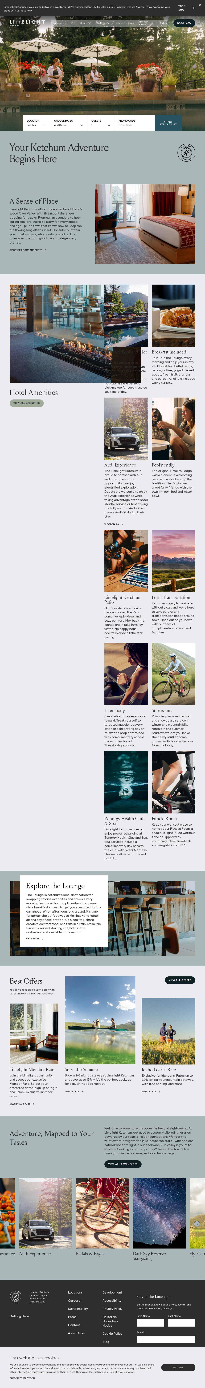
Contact (74, 1325)
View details (72, 1091)
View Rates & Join (20, 1103)
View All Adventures (123, 1164)
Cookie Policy (112, 1334)
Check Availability (168, 123)
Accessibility (111, 1300)
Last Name (174, 1316)
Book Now (184, 23)
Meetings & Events (143, 23)
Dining (131, 23)
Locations (75, 1292)
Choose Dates (63, 120)
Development (112, 1292)
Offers (119, 23)
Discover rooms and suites (26, 250)
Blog (105, 1342)
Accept (178, 1367)
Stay (82, 23)
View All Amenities (26, 403)
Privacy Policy (112, 1309)
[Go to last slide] (7, 1224)
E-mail (140, 1332)
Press (72, 1317)
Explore (100, 23)
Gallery (163, 23)
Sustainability (78, 1309)
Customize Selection (22, 1378)
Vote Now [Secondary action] (181, 8)
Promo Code (127, 120)
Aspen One (76, 1333)
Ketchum (32, 125)
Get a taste (32, 938)
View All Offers (180, 980)
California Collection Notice (110, 1321)
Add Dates (60, 125)
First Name (143, 1316)
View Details (149, 1091)
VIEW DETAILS (111, 524)
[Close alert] (200, 5)
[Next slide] (197, 1224)
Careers (74, 1300)
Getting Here (19, 1316)
